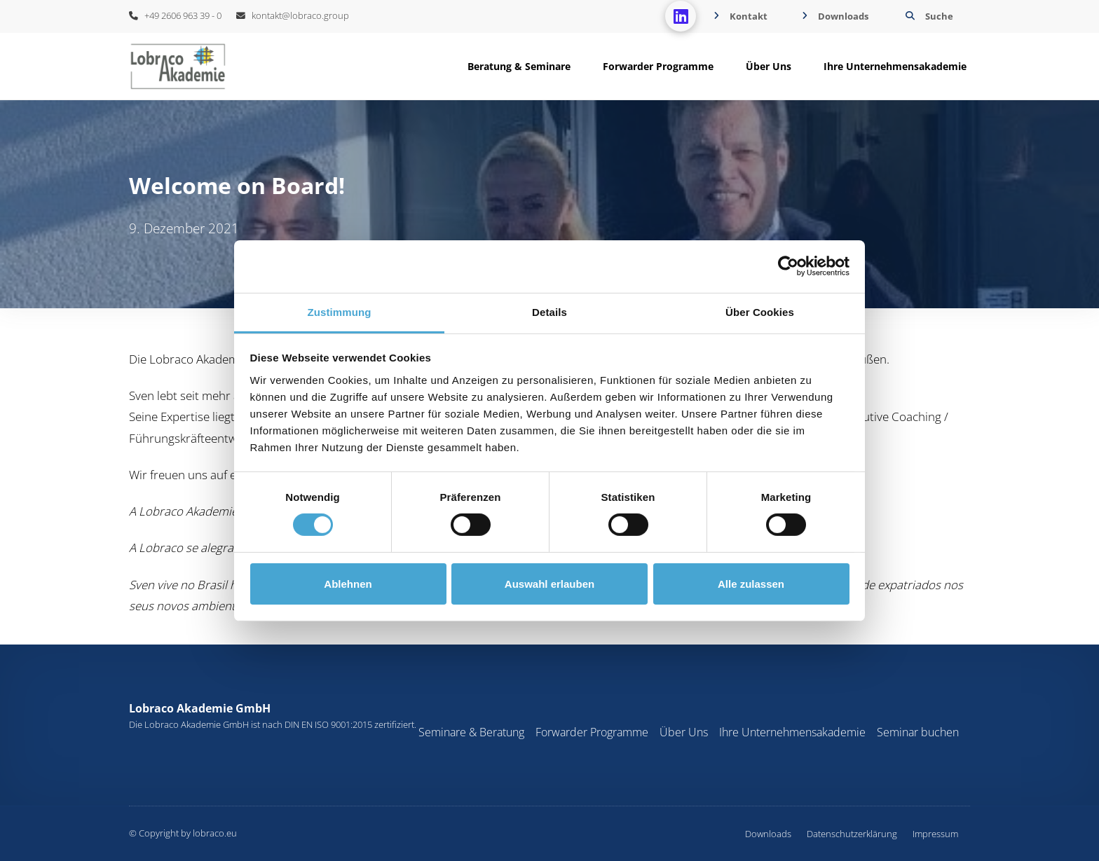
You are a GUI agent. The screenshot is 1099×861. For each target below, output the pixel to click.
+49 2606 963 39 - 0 (175, 15)
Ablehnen (347, 584)
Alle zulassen (751, 584)
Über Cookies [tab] (759, 311)
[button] (927, 16)
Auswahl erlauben (549, 584)
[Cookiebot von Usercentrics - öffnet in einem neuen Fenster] (788, 266)
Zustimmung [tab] (339, 311)
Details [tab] (549, 311)
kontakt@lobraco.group (292, 15)
